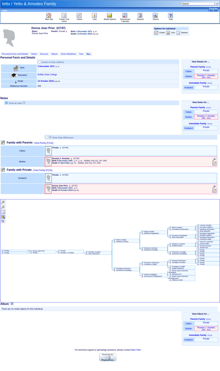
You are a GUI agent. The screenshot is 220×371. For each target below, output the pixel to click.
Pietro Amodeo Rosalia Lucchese (121, 240)
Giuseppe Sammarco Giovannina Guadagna (122, 269)
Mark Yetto (136, 350)
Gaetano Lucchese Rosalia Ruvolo (177, 245)
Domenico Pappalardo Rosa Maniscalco (178, 236)
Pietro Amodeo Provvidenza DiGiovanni (179, 228)
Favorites (213, 8)
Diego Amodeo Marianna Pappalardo (150, 232)
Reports (140, 18)
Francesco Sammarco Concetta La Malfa (150, 263)
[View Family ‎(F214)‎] (43, 143)
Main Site (49, 18)
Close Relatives (68, 54)
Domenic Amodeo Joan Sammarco (93, 253)
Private (206, 71)
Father (188, 71)
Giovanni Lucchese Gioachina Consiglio (149, 249)
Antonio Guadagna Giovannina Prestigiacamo (151, 275)
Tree (81, 54)
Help (171, 18)
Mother (188, 76)
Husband (188, 87)
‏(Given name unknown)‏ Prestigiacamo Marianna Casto (178, 278)
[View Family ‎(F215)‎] (43, 170)
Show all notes (15, 103)
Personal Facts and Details (15, 54)
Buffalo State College (47, 74)
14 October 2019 (46, 81)
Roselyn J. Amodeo (206, 76)
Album (54, 54)
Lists (95, 18)
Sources (44, 54)
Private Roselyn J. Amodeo (66, 251)
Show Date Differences (61, 137)
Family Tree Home (64, 19)
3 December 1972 (46, 66)
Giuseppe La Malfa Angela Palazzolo (177, 267)
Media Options (110, 18)
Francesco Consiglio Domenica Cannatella (178, 253)
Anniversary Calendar (125, 19)
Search (155, 18)
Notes (34, 54)
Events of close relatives (53, 62)
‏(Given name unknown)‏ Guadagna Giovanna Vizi (178, 272)
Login (4, 10)
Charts (79, 18)
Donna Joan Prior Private (37, 252)
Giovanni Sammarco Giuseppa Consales (177, 261)
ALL (88, 54)
